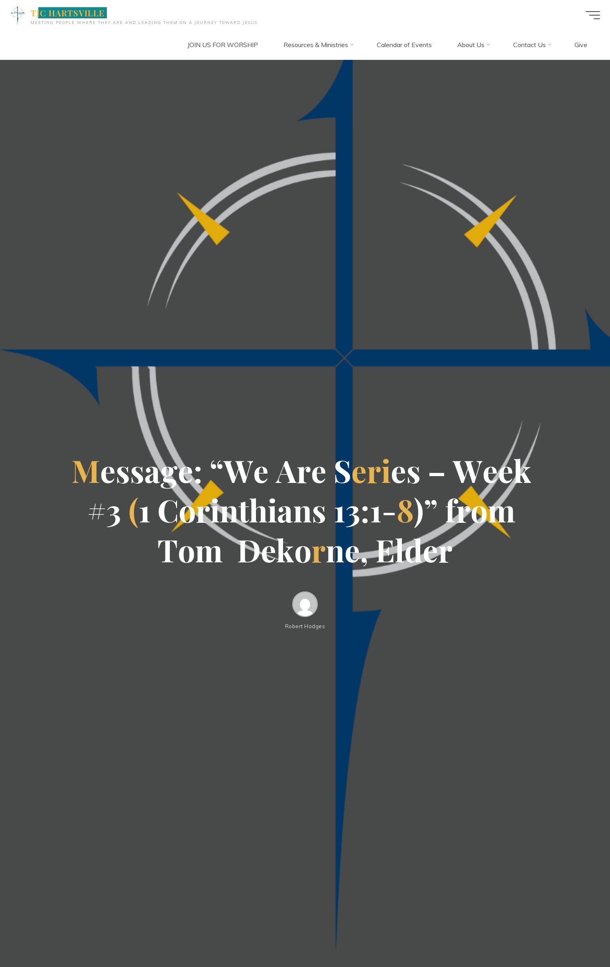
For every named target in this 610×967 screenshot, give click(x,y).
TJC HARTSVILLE (74, 12)
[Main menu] (587, 15)
